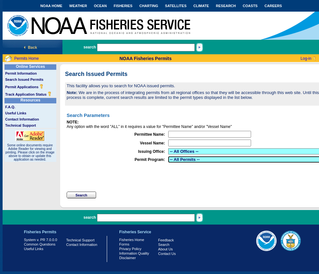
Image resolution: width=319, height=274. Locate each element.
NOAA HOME (51, 6)
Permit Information (21, 73)
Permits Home (26, 58)
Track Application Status (28, 94)
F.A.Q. (10, 107)
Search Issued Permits (24, 79)
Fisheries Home (131, 240)
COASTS (250, 6)
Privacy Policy (130, 249)
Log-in (306, 58)
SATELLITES (175, 6)
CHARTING (148, 6)
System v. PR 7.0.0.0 (40, 240)
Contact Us (167, 254)
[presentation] (116, 177)
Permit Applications (24, 87)
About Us (165, 249)
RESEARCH (226, 6)
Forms (124, 244)
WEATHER (78, 6)
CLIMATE (201, 6)
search (89, 47)
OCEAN (100, 6)
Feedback (166, 240)
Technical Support (20, 125)
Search (164, 245)
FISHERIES (123, 6)
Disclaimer (127, 258)
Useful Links (15, 113)
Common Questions (39, 244)
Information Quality (134, 253)
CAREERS (273, 6)
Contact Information (22, 119)
